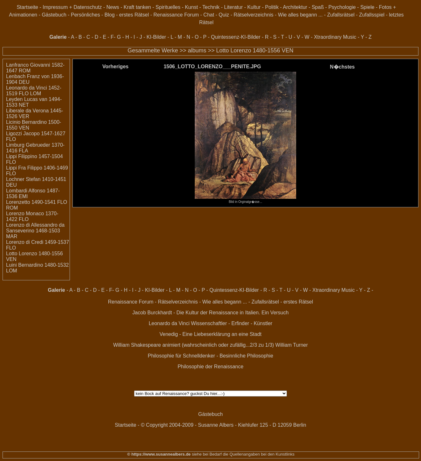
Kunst (191, 7)
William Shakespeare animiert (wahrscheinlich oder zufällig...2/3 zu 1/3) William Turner (210, 345)
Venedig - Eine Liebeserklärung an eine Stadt (210, 334)
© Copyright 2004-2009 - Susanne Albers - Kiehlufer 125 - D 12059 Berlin (223, 425)
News (112, 7)
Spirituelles (167, 7)
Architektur (295, 7)
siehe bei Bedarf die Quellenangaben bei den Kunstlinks (243, 454)
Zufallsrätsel (341, 14)
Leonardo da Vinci (169, 323)
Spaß (318, 7)
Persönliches (85, 14)
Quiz (224, 14)
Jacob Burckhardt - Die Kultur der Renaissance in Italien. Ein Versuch (210, 312)
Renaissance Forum (176, 14)
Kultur (254, 7)
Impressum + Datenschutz (72, 7)
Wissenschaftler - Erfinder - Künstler (231, 323)
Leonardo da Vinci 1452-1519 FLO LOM (33, 90)
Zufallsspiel (371, 14)
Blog (110, 14)
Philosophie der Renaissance (210, 366)
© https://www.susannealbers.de (159, 454)
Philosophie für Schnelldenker (181, 355)
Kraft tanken (137, 7)
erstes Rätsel (134, 14)
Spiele (367, 7)
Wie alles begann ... (300, 14)
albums (197, 50)
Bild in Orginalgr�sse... (245, 200)
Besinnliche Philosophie (246, 355)
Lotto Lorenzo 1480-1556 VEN (254, 50)
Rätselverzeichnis (253, 14)
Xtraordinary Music (335, 37)
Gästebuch (54, 14)
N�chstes (342, 67)
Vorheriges (115, 66)
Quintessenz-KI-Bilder (236, 37)
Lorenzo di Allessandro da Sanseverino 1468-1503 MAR (35, 230)
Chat (208, 14)
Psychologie (342, 7)
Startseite (27, 7)
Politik (272, 7)
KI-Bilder (156, 37)
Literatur (233, 7)
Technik (211, 7)
